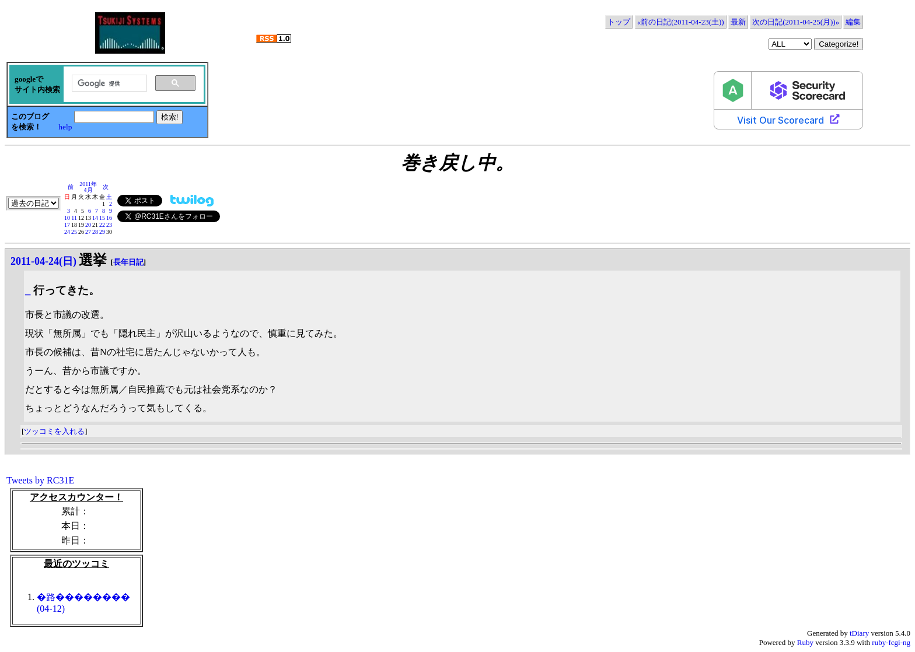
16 (109, 218)
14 (95, 218)
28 (95, 232)
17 (67, 225)
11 (74, 218)
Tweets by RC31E (40, 480)
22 (102, 225)
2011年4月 (88, 187)
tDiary (859, 633)
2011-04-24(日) (43, 261)
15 (102, 218)
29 (102, 232)
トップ (618, 21)
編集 (853, 21)
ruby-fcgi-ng (891, 642)
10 (67, 218)
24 (67, 232)
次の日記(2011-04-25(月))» (795, 21)
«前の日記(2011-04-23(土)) (680, 21)
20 (88, 225)
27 (88, 232)
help (65, 126)
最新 (738, 21)
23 (109, 225)
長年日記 (128, 262)
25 (74, 232)
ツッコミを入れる (54, 431)
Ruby (805, 642)
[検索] (108, 83)
